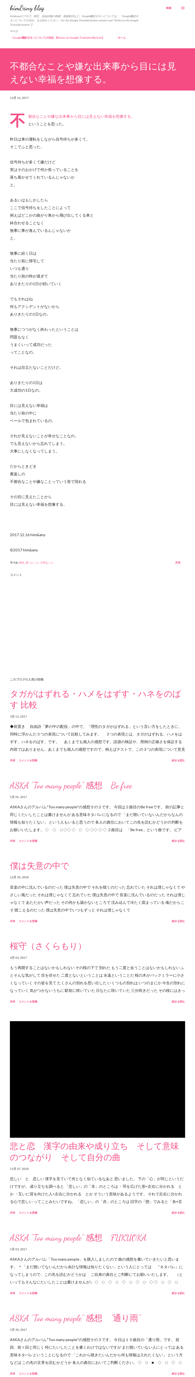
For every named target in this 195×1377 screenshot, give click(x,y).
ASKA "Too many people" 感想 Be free (71, 785)
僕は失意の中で (39, 866)
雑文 (22, 562)
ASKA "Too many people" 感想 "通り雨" (75, 1318)
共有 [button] (178, 562)
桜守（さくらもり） (48, 946)
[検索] (168, 8)
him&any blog (27, 8)
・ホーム (120, 37)
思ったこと (32, 562)
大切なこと (47, 562)
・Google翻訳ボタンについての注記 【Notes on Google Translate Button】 (57, 37)
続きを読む (178, 760)
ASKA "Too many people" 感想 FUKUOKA (78, 1238)
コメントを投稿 (28, 760)
